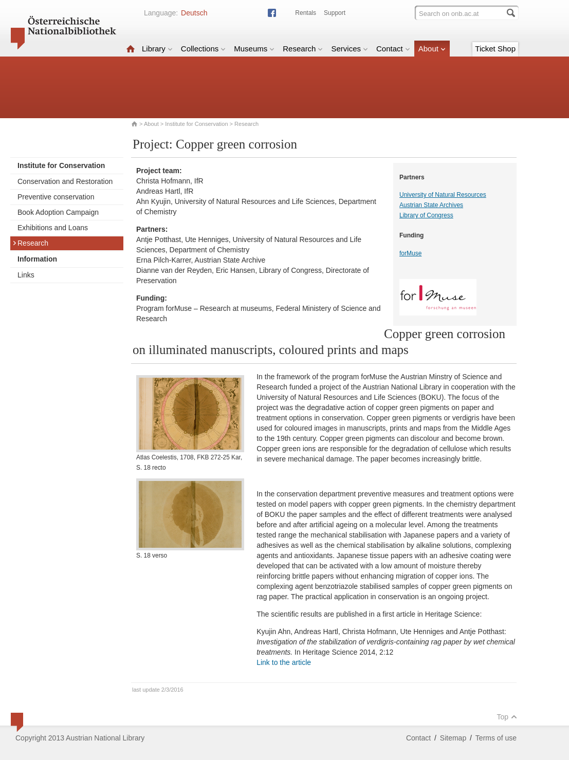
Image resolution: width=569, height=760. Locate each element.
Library (157, 48)
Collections (203, 48)
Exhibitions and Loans (52, 228)
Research (303, 48)
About (432, 48)
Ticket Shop (495, 48)
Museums (254, 48)
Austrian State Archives (431, 205)
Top (507, 717)
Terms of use (496, 738)
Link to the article (283, 662)
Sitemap (453, 738)
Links (25, 275)
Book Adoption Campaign (58, 212)
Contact (393, 48)
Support (334, 12)
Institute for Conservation (196, 124)
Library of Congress (426, 215)
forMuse (410, 253)
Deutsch (194, 13)
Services (349, 48)
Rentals (305, 12)
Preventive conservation (55, 197)
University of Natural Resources (442, 194)
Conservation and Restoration (65, 181)
